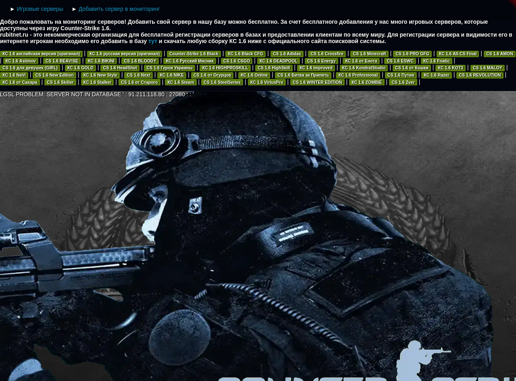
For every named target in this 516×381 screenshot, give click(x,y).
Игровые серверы (40, 9)
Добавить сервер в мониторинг (119, 9)
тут (152, 41)
